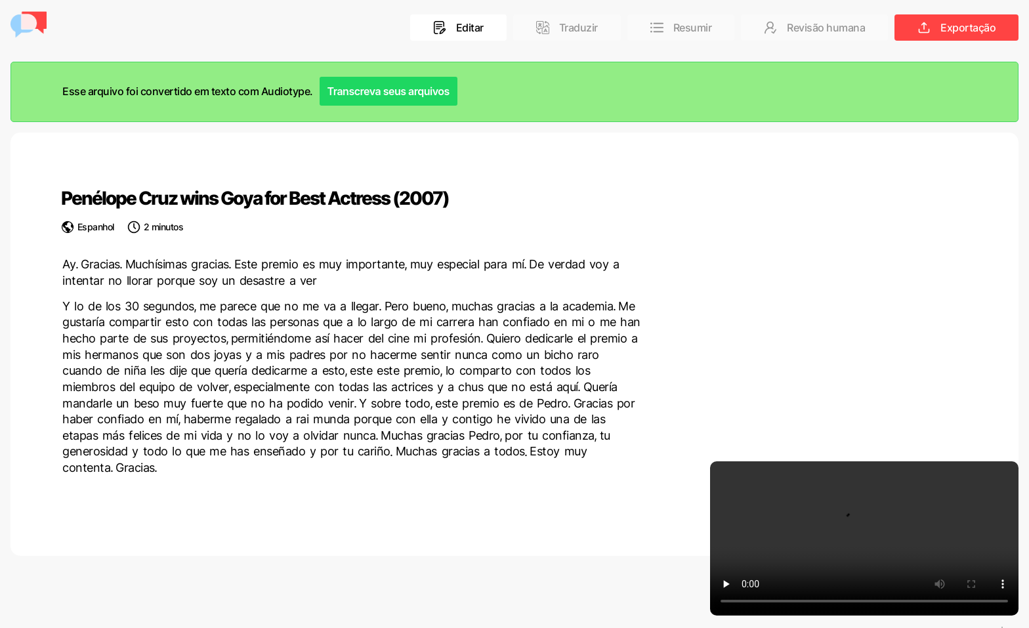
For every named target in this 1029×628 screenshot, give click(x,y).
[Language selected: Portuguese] (1002, 627)
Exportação (956, 27)
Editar (458, 27)
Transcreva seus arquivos (388, 91)
